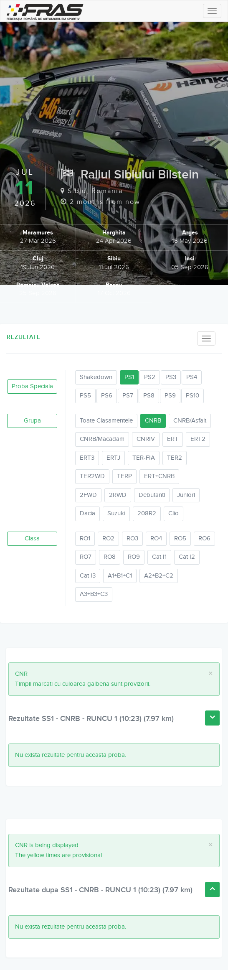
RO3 (132, 538)
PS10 (192, 395)
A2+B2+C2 (158, 575)
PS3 (170, 377)
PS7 (127, 395)
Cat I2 (187, 556)
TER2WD (92, 476)
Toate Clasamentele (106, 420)
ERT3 (87, 457)
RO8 (110, 556)
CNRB (153, 420)
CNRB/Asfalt (189, 420)
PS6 (106, 395)
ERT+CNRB (159, 476)
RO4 (156, 538)
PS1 (129, 377)
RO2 (108, 538)
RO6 (204, 538)
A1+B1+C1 (120, 575)
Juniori (186, 495)
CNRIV (146, 439)
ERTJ (113, 457)
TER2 (174, 457)
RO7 (85, 556)
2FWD (88, 495)
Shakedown (96, 377)
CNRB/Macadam (102, 439)
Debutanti (152, 495)
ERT (172, 439)
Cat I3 (88, 575)
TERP (124, 476)
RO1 (85, 538)
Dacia (87, 513)
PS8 (149, 395)
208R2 (146, 513)
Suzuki (116, 513)
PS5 (85, 395)
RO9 (134, 556)
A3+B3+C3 (94, 594)
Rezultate (21, 337)
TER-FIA (143, 457)
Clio (173, 513)
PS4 (191, 377)
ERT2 (197, 439)
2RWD (118, 495)
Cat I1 (159, 556)
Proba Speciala (32, 386)
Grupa (32, 420)
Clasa (32, 538)
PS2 (149, 377)
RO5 (180, 538)
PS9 (170, 395)
